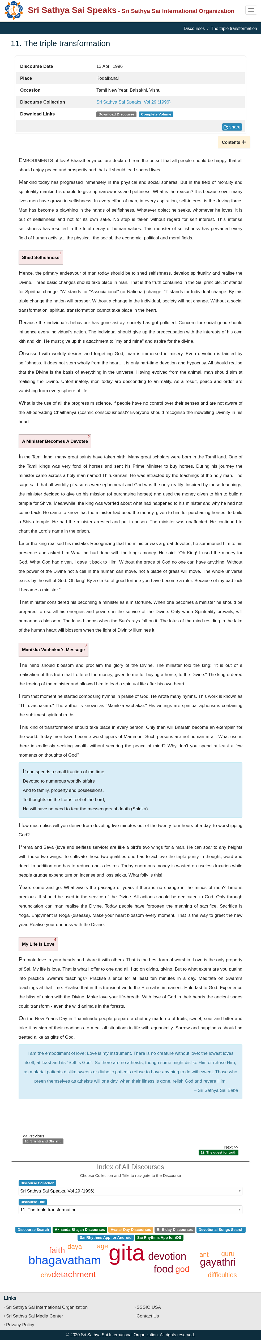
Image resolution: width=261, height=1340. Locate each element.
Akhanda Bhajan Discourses (80, 1229)
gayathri (218, 1262)
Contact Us (148, 1316)
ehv (46, 1275)
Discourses (194, 28)
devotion (167, 1256)
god (182, 1269)
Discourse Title (33, 1202)
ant (204, 1254)
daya (74, 1246)
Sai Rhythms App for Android (105, 1237)
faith (57, 1250)
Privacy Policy (20, 1324)
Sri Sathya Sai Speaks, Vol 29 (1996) (133, 102)
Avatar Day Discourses (131, 1229)
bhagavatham (64, 1260)
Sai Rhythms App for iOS (159, 1237)
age (102, 1246)
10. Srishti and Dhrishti (43, 1141)
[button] (234, 142)
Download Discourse (116, 114)
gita (126, 1252)
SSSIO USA (149, 1307)
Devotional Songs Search (221, 1229)
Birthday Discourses (175, 1229)
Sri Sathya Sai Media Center (34, 1316)
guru (227, 1253)
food (163, 1269)
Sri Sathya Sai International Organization (47, 1307)
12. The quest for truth (219, 1152)
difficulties (222, 1275)
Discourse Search (33, 1229)
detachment (74, 1274)
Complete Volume (156, 114)
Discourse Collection (37, 1183)
